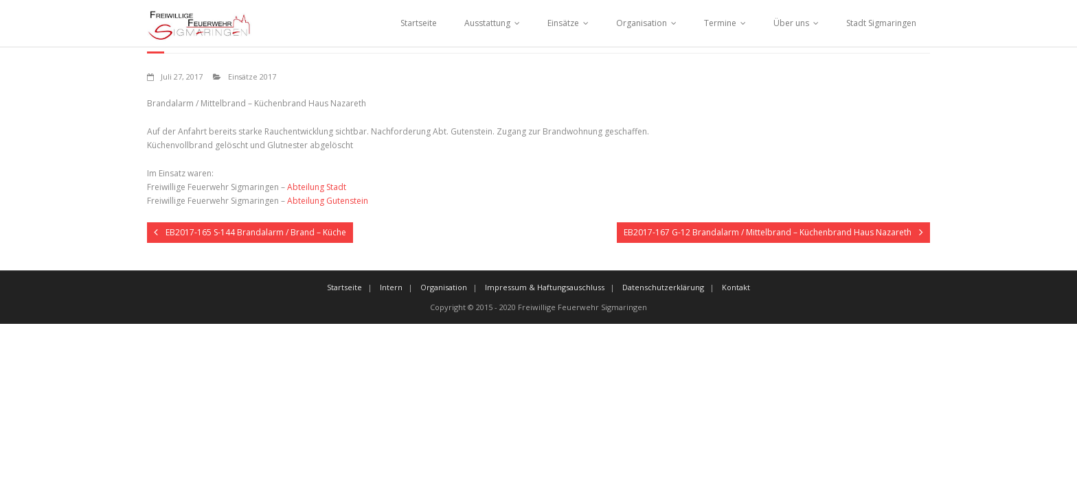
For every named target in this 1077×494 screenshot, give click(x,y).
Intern (391, 287)
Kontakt (736, 287)
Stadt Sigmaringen (881, 23)
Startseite (418, 23)
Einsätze (563, 23)
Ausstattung (487, 23)
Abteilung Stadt (316, 187)
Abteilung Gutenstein (327, 201)
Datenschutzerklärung (663, 287)
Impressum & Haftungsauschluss (544, 287)
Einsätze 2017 (252, 76)
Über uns (791, 23)
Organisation (641, 23)
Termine (720, 23)
